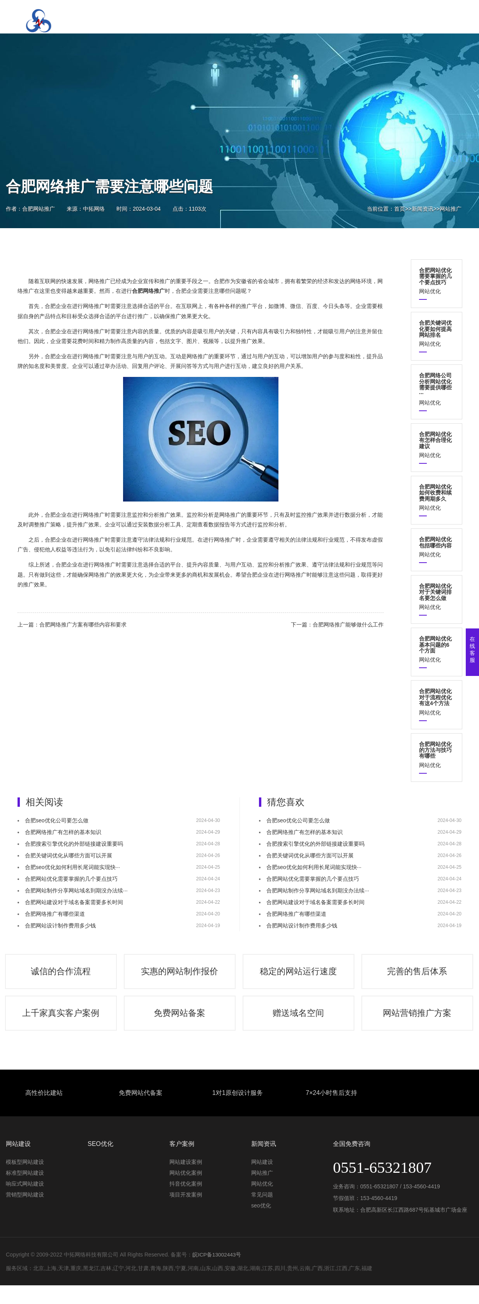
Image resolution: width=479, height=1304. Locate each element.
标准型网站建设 (25, 1184)
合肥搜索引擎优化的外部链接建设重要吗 (74, 844)
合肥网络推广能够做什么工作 (348, 624)
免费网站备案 (180, 1022)
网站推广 (450, 209)
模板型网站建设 (25, 1173)
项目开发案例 (185, 1206)
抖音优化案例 (185, 1195)
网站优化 (436, 280)
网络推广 (99, 281)
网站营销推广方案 (417, 1022)
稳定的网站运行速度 (299, 974)
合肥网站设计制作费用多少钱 (60, 925)
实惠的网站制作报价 (180, 974)
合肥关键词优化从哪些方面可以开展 (68, 855)
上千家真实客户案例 (61, 1022)
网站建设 (262, 1173)
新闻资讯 (422, 209)
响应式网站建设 (25, 1195)
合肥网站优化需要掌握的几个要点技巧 (71, 879)
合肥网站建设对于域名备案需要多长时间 (74, 902)
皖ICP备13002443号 (217, 1266)
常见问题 (262, 1206)
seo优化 (261, 1217)
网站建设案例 (185, 1173)
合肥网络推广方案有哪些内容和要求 (83, 624)
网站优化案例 (185, 1184)
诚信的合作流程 (61, 974)
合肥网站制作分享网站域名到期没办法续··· (76, 890)
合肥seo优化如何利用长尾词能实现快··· (72, 867)
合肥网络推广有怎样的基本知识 (63, 832)
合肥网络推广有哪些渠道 (55, 914)
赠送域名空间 (299, 1022)
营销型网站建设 (25, 1206)
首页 (399, 209)
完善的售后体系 (418, 974)
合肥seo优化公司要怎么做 (56, 820)
